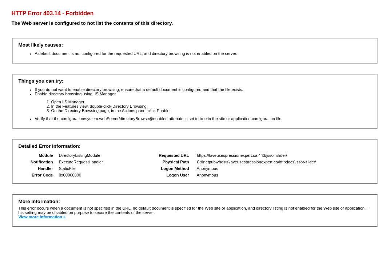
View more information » (41, 217)
